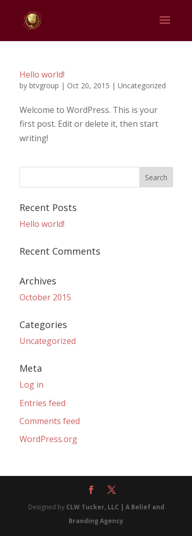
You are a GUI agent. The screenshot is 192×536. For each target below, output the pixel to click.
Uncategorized (142, 85)
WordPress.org (48, 439)
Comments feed (49, 421)
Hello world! (42, 74)
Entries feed (42, 403)
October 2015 (45, 297)
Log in (31, 384)
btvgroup (44, 85)
